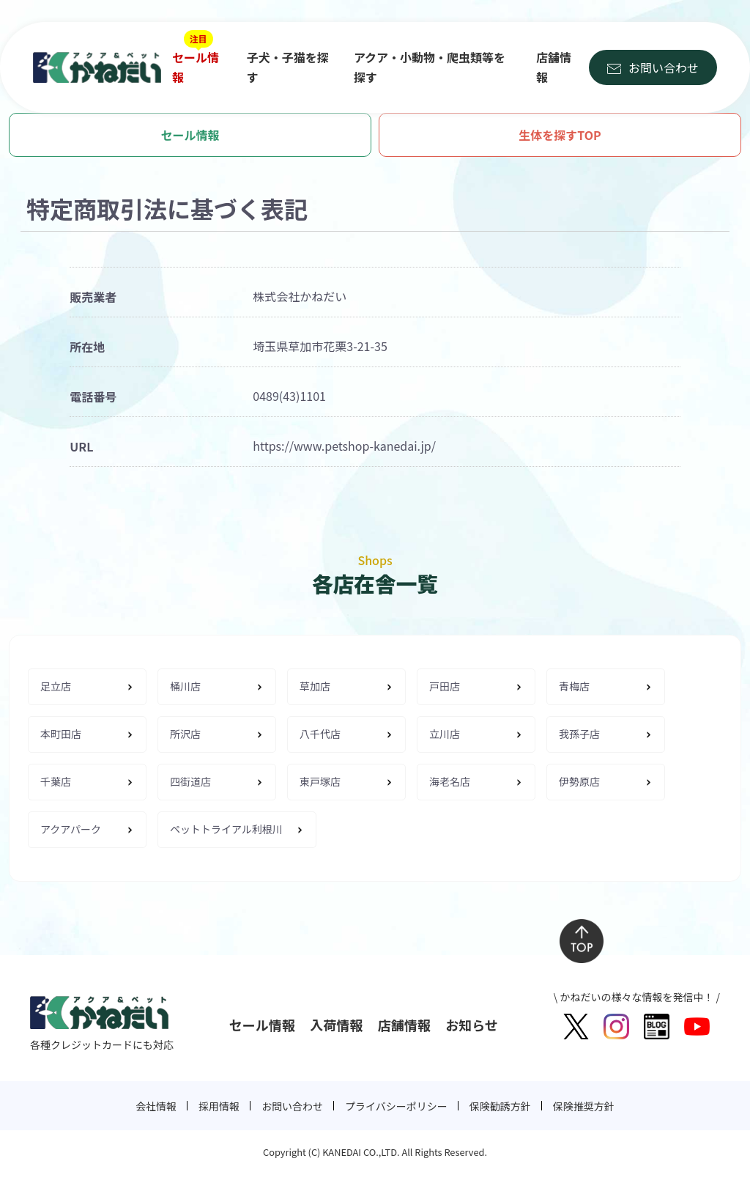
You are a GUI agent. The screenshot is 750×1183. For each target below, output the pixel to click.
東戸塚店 (320, 781)
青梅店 (574, 686)
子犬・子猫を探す (288, 67)
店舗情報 (553, 67)
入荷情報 (336, 1024)
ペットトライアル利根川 (226, 829)
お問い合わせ (663, 67)
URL (81, 446)
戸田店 (444, 686)
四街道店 (190, 781)
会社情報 (156, 1106)
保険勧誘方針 (500, 1106)
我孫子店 (579, 733)
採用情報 (219, 1106)
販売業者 (93, 297)
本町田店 (60, 733)
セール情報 (195, 67)
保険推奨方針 (584, 1106)
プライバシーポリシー (396, 1106)
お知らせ (471, 1024)
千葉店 (55, 781)
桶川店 (185, 686)
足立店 (55, 686)
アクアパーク (70, 829)
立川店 (444, 733)
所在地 (87, 347)
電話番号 (93, 396)
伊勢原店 (579, 781)
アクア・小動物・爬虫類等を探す (429, 67)
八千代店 (320, 733)
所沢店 (185, 733)
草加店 (315, 686)
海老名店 (449, 781)
